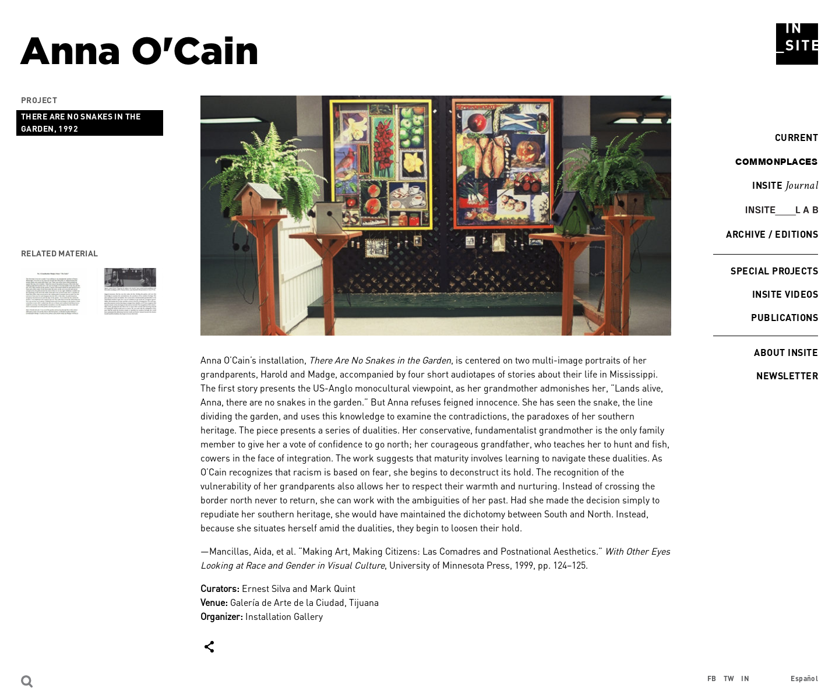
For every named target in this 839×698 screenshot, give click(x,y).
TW (729, 678)
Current (793, 137)
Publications (784, 317)
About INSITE (786, 352)
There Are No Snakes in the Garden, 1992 (81, 122)
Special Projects (774, 270)
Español (804, 678)
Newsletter (787, 375)
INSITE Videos (785, 293)
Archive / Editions (772, 233)
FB (712, 678)
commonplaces (776, 161)
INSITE (785, 185)
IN (745, 678)
